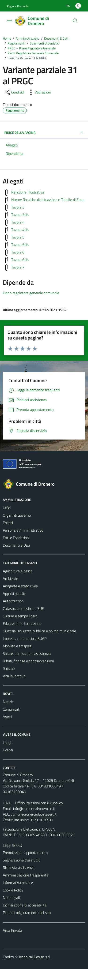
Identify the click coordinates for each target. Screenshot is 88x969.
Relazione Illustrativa (27, 192)
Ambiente (10, 578)
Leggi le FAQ (12, 845)
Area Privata (12, 930)
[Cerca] (75, 20)
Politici (8, 522)
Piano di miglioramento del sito (27, 912)
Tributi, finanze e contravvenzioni (28, 661)
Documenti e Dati (16, 545)
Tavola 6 (17, 252)
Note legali (11, 897)
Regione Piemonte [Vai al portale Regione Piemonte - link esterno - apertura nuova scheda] (17, 6)
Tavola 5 (17, 237)
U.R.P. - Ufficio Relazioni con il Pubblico (33, 803)
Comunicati (11, 709)
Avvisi (7, 716)
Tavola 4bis (20, 229)
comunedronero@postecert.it (34, 814)
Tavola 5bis (20, 244)
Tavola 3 (17, 207)
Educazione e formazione (22, 623)
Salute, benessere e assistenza (27, 653)
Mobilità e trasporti (17, 646)
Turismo (9, 668)
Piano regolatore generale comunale (31, 293)
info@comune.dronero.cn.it (34, 808)
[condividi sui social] (14, 92)
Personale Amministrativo (23, 530)
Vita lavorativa (14, 676)
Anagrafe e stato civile (20, 586)
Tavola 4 (17, 222)
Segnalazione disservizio (21, 860)
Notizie (8, 701)
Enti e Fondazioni (16, 537)
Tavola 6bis (20, 259)
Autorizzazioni (13, 601)
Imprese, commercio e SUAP (24, 638)
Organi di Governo (17, 515)
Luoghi (8, 742)
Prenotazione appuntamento (25, 852)
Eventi (8, 750)
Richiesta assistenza (18, 867)
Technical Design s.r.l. (35, 957)
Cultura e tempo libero (20, 616)
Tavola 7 (17, 267)
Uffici (7, 508)
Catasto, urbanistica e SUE (23, 608)
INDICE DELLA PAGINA (44, 132)
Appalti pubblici (14, 593)
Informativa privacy (18, 882)
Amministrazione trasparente (25, 875)
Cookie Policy (13, 890)
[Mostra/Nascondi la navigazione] (9, 20)
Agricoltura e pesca (17, 571)
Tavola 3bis (20, 214)
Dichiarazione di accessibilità (24, 905)
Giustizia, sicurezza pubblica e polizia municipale (39, 631)
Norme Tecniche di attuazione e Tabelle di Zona (47, 199)
